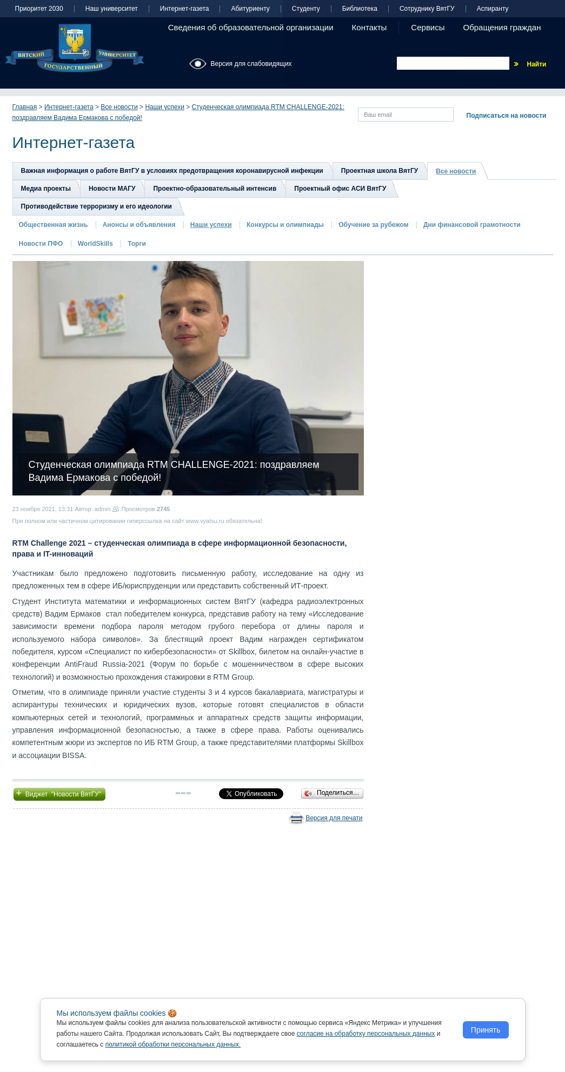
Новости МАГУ (112, 188)
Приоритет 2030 (39, 8)
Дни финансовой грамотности (472, 225)
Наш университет (111, 8)
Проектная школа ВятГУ (379, 171)
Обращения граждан (502, 27)
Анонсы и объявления (139, 225)
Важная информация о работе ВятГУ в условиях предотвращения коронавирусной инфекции (172, 171)
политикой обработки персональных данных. (173, 1044)
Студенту (306, 8)
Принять (486, 1030)
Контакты (369, 27)
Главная (24, 107)
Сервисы (427, 27)
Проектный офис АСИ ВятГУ (340, 188)
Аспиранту (493, 8)
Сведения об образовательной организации (251, 27)
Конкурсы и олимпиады (285, 225)
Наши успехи (164, 107)
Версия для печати (333, 818)
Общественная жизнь (53, 225)
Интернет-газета (184, 8)
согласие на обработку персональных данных (366, 1033)
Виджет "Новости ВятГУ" (59, 793)
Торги (137, 243)
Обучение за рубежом (373, 225)
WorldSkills (95, 243)
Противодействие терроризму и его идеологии (96, 206)
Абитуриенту (250, 8)
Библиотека (359, 8)
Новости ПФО (41, 243)
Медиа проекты (46, 188)
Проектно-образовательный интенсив (214, 188)
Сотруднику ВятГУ (427, 8)
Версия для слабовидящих (251, 64)
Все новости (119, 107)
